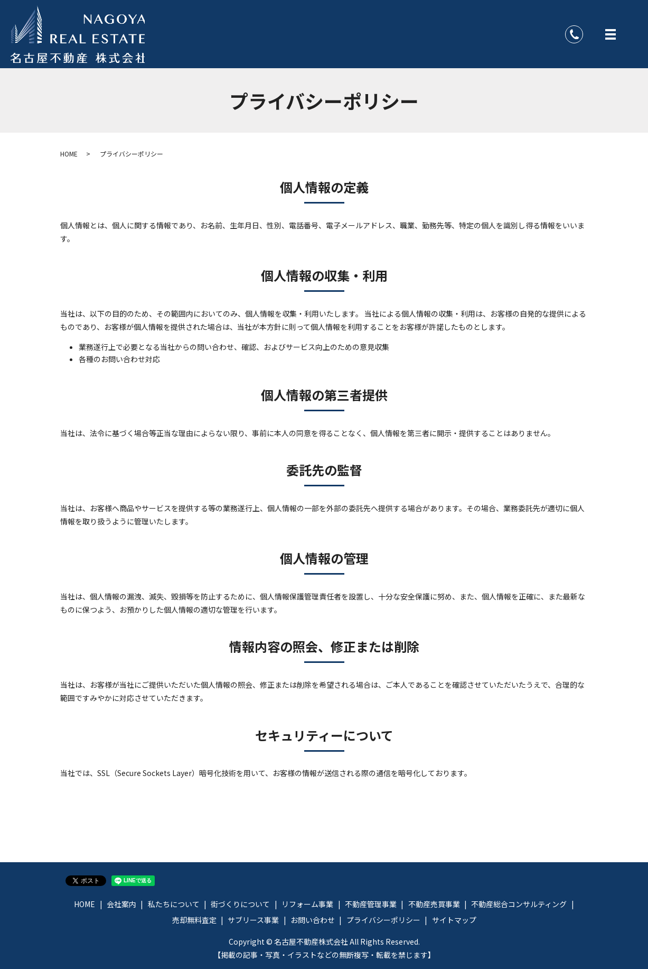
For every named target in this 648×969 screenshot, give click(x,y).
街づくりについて (240, 904)
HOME (69, 153)
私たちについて (174, 904)
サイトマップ (454, 920)
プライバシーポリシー (383, 920)
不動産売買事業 (434, 904)
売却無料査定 (194, 920)
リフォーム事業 (307, 904)
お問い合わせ (312, 920)
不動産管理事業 (371, 904)
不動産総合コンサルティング (519, 904)
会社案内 (121, 904)
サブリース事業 (253, 920)
